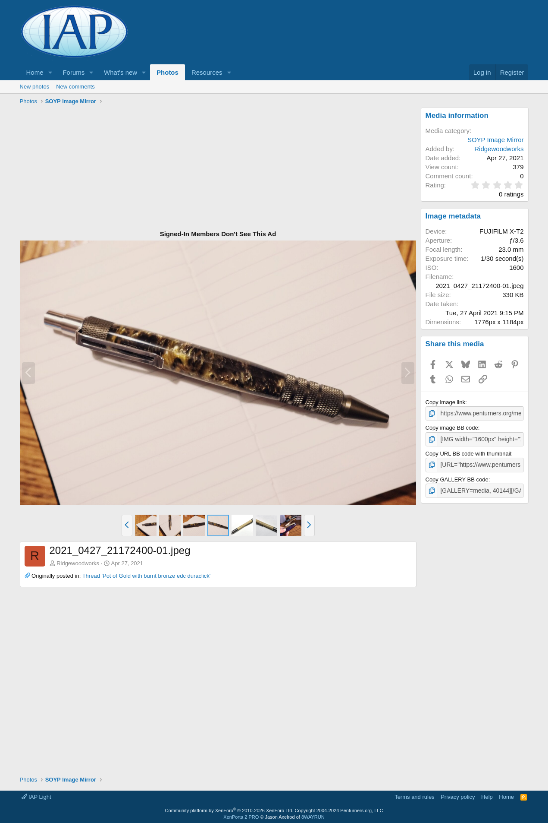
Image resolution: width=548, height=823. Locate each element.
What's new (120, 72)
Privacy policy (458, 794)
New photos (35, 86)
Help (487, 794)
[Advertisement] (218, 168)
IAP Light (36, 794)
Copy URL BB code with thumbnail (468, 452)
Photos (167, 72)
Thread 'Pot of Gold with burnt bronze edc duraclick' (146, 576)
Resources (206, 72)
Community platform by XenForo (229, 808)
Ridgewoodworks (77, 563)
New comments (75, 86)
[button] (50, 72)
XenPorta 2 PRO (241, 814)
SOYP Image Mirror (495, 139)
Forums (74, 72)
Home (35, 72)
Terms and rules (414, 794)
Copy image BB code (452, 427)
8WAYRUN (313, 814)
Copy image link (446, 402)
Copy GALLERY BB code (457, 478)
